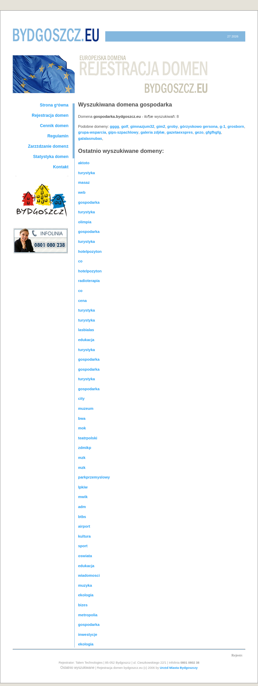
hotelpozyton (89, 251)
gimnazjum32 (142, 126)
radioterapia (89, 281)
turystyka (86, 173)
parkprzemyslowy (94, 477)
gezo (199, 132)
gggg (114, 126)
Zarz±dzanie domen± (48, 146)
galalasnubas (90, 138)
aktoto (83, 163)
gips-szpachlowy (123, 132)
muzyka (85, 585)
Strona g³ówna (54, 105)
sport (83, 546)
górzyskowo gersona (198, 126)
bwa (81, 418)
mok (82, 428)
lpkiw (83, 487)
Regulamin (57, 136)
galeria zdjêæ (153, 132)
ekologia (86, 595)
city (81, 398)
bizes (83, 605)
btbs (82, 517)
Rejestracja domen (50, 115)
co (80, 261)
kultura (84, 536)
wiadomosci (89, 575)
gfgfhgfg (213, 132)
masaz (84, 182)
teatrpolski (87, 438)
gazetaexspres (179, 132)
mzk (81, 458)
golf (124, 126)
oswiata (85, 556)
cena (82, 301)
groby (172, 126)
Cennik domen (54, 125)
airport (84, 526)
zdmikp (84, 448)
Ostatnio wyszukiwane (78, 668)
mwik (83, 497)
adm (82, 507)
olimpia (85, 222)
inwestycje (87, 634)
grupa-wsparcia (92, 132)
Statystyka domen (50, 156)
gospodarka (88, 202)
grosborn (235, 126)
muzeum (86, 408)
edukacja (86, 340)
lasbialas (86, 330)
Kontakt (60, 167)
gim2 (160, 126)
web (81, 192)
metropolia (87, 615)
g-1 (223, 126)
